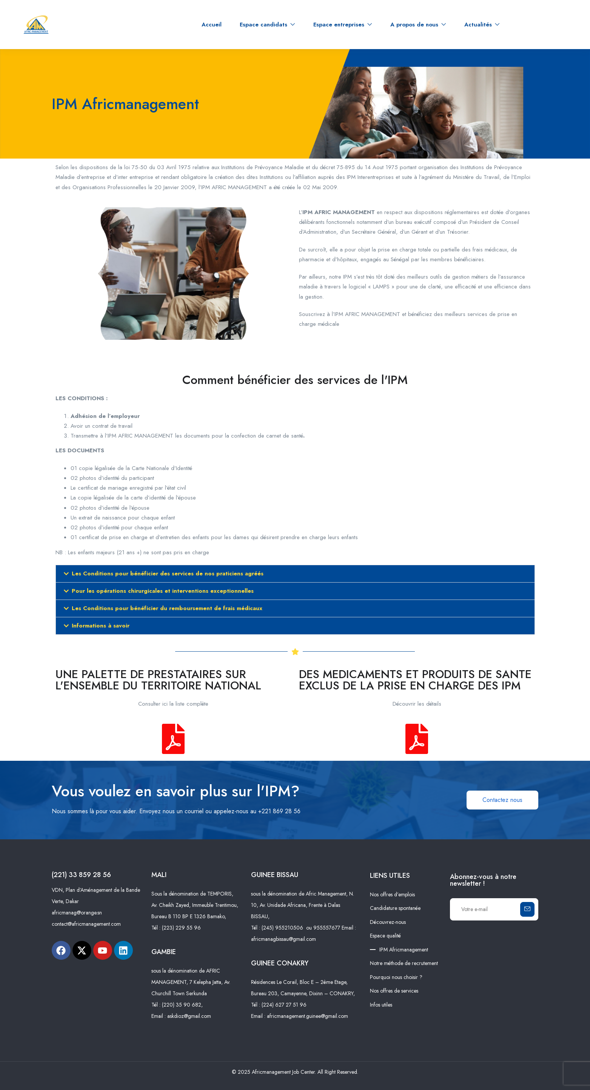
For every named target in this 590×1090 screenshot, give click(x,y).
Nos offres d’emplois (392, 894)
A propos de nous (418, 24)
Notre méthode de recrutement (404, 963)
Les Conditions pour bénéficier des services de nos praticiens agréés (167, 573)
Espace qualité (385, 935)
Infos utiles (381, 1004)
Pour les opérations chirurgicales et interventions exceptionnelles (163, 591)
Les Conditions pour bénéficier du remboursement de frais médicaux (167, 608)
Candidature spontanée (395, 908)
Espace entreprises (342, 24)
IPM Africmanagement (403, 949)
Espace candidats (267, 24)
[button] (295, 573)
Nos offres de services (394, 990)
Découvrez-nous (388, 922)
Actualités (482, 24)
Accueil (212, 24)
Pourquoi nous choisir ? (396, 977)
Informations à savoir (100, 625)
